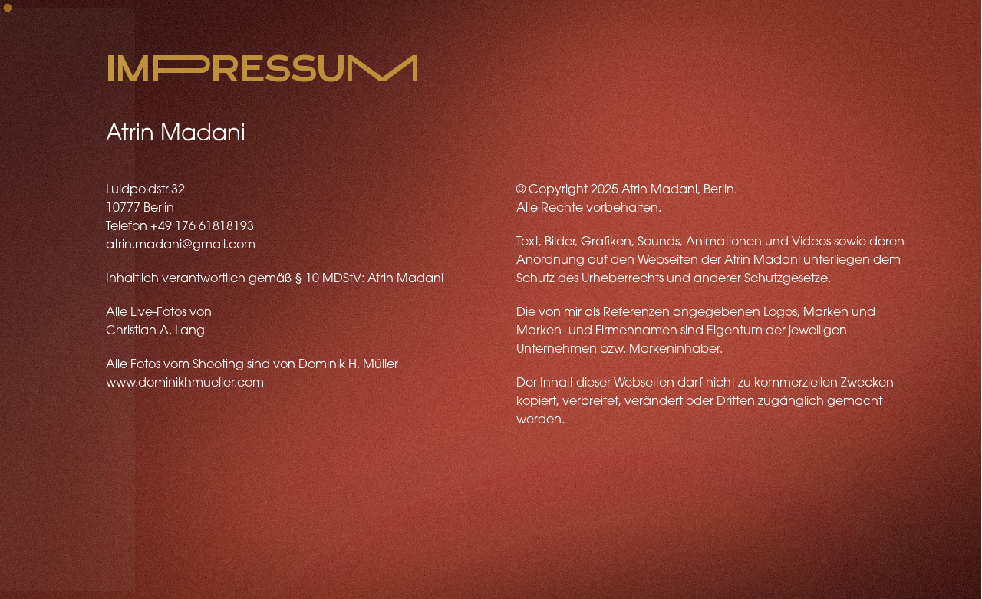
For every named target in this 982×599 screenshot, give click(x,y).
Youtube (119, 575)
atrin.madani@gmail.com (180, 245)
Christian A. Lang (155, 331)
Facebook (186, 575)
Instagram (258, 575)
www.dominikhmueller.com (185, 383)
